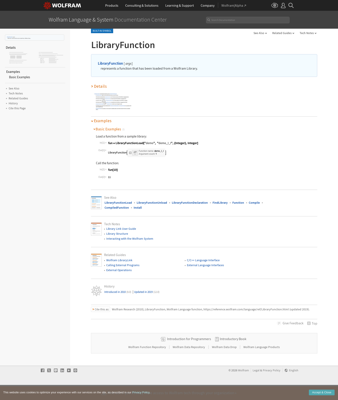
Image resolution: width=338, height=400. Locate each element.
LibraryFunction (9, 37)
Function (238, 203)
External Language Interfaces (205, 265)
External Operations (119, 270)
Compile (254, 203)
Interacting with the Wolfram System (129, 239)
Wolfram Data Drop (224, 361)
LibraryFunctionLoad (118, 203)
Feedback (293, 323)
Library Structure (117, 234)
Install (138, 207)
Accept (321, 396)
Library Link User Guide (121, 229)
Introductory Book (233, 352)
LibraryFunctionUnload (152, 203)
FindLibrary (220, 203)
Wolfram (243, 384)
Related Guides (282, 33)
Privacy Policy (271, 384)
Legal (256, 384)
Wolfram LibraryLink (119, 260)
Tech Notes (307, 33)
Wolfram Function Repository (147, 361)
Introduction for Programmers (189, 352)
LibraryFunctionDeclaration (190, 203)
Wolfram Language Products (261, 361)
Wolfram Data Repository (189, 361)
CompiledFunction (117, 207)
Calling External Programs (122, 265)
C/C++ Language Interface (203, 260)
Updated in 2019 (147, 292)
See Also (259, 33)
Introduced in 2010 (117, 292)
